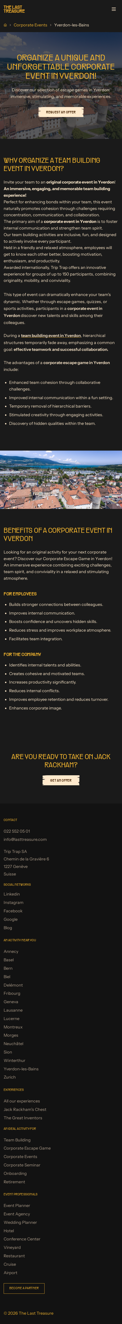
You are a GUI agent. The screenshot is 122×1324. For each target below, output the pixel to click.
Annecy (11, 951)
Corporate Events (30, 25)
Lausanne (13, 1010)
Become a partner (24, 1288)
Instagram (14, 902)
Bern (8, 968)
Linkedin (12, 894)
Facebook (13, 910)
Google (11, 919)
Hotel (9, 1230)
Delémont (13, 985)
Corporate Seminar (22, 1165)
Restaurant (14, 1255)
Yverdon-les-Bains (21, 1068)
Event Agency (17, 1214)
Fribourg (12, 993)
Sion (8, 1052)
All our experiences (22, 1101)
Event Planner (17, 1205)
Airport (10, 1272)
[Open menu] (113, 9)
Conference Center (22, 1239)
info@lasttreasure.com (25, 839)
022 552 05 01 (17, 831)
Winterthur (14, 1060)
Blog (8, 927)
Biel (7, 976)
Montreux (13, 1027)
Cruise (10, 1264)
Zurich (10, 1077)
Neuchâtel (13, 1043)
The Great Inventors (23, 1117)
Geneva (11, 1001)
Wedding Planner (20, 1222)
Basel (9, 959)
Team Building (17, 1140)
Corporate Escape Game (27, 1148)
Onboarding (15, 1173)
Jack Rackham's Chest (25, 1109)
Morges (11, 1035)
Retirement (14, 1181)
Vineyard (12, 1247)
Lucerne (11, 1018)
